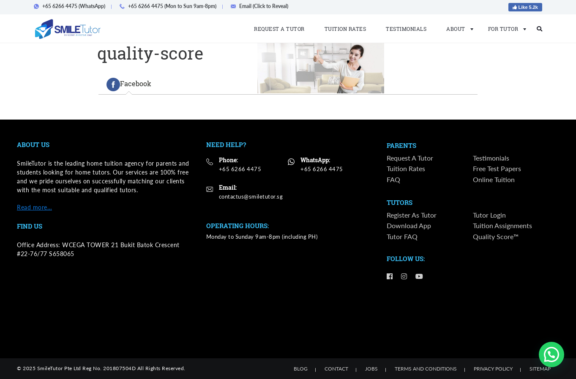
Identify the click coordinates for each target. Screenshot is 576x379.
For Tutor (504, 28)
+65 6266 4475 (240, 169)
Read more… (34, 207)
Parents (401, 146)
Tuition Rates (345, 28)
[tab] (129, 84)
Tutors (399, 203)
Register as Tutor (412, 216)
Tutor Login (489, 216)
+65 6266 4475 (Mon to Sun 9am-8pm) (170, 6)
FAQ (393, 180)
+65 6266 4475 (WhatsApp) (72, 6)
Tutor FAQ (402, 237)
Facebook (128, 84)
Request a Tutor (279, 28)
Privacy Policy (493, 368)
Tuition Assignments (502, 227)
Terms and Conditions (426, 368)
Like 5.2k (525, 7)
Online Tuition (494, 180)
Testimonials (406, 28)
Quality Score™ (496, 237)
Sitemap (540, 368)
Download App (409, 227)
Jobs (371, 368)
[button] (551, 354)
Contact (336, 368)
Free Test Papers (497, 169)
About (457, 28)
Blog (301, 368)
